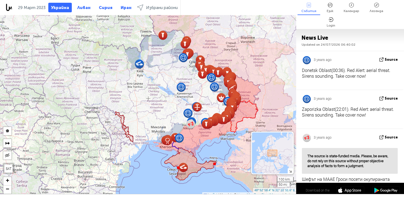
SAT (8, 168)
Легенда (376, 8)
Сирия (105, 7)
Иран (126, 7)
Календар (351, 8)
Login (331, 22)
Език (330, 8)
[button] (214, 164)
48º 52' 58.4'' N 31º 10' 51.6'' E (274, 190)
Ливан (84, 7)
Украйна (60, 7)
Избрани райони (157, 7)
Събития (308, 8)
